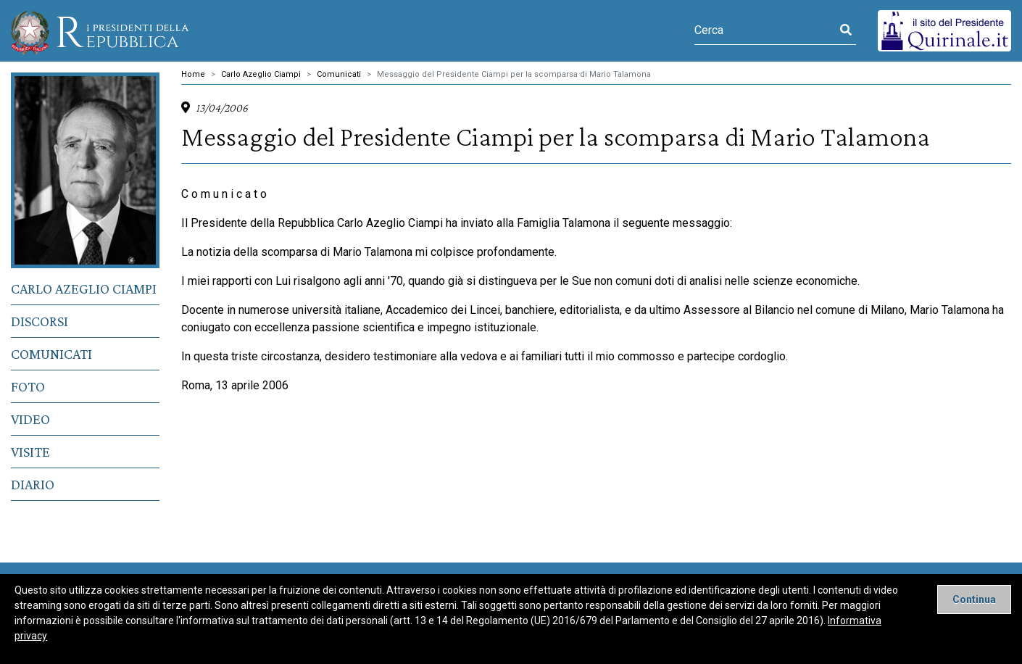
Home (193, 74)
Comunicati (51, 354)
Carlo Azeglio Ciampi (84, 288)
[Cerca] (765, 30)
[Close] (974, 599)
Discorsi (39, 321)
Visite (30, 452)
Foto (28, 386)
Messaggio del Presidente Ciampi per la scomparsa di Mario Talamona (514, 74)
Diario (32, 484)
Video (30, 419)
